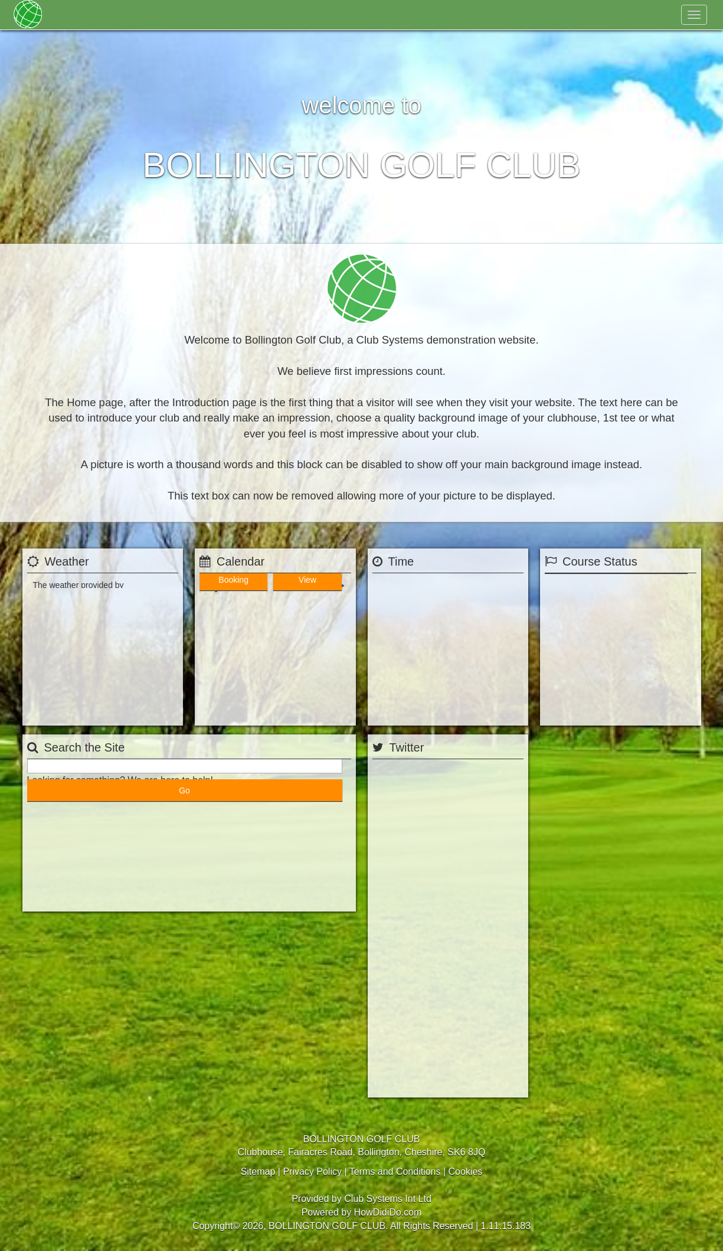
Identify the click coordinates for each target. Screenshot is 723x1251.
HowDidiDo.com (388, 1212)
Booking (236, 710)
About (170, 14)
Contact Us (314, 14)
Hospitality (256, 14)
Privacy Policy (312, 1172)
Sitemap (258, 1172)
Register (611, 14)
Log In (662, 14)
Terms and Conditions (395, 1172)
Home (66, 14)
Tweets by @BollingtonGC (420, 1084)
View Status (621, 710)
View (314, 710)
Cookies (466, 1172)
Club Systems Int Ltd (387, 1199)
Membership (116, 14)
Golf (209, 14)
